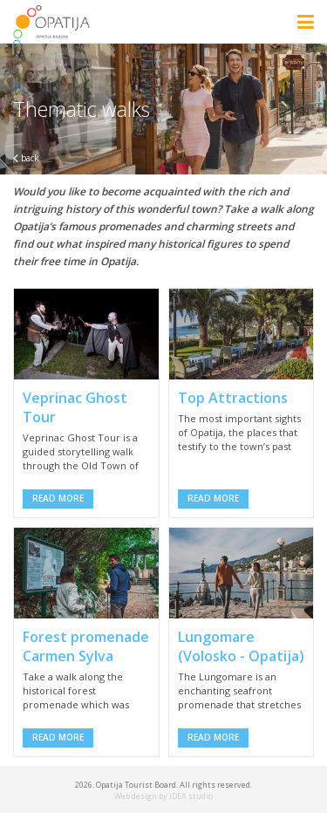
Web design (135, 796)
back (26, 158)
